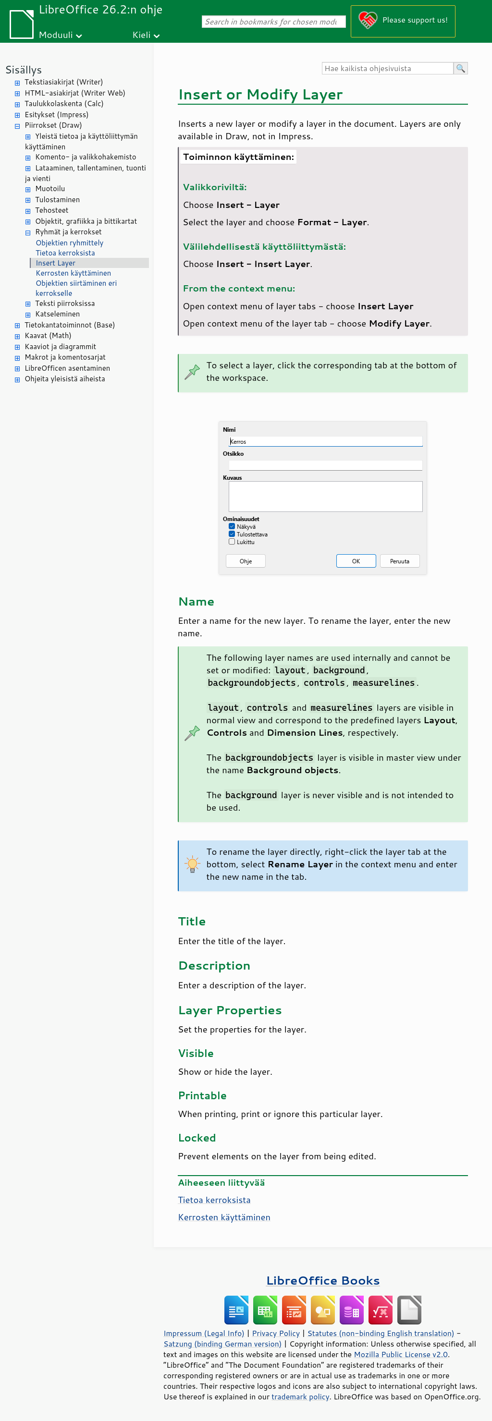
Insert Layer (55, 263)
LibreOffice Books (323, 1280)
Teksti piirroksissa (65, 303)
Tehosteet (51, 210)
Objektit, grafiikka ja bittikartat (86, 221)
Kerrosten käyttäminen (73, 273)
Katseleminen (57, 314)
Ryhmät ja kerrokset (68, 232)
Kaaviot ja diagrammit (60, 346)
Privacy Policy (276, 1333)
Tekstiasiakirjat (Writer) (64, 82)
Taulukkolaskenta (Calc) (64, 103)
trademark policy (300, 1396)
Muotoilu (50, 188)
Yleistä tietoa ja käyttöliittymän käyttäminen (81, 141)
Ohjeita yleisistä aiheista (65, 379)
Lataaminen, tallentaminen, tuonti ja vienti (85, 173)
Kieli (141, 34)
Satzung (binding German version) (222, 1343)
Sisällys (23, 69)
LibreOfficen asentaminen (67, 368)
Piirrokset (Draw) (53, 125)
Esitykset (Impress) (57, 114)
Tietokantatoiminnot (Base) (70, 325)
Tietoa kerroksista (65, 253)
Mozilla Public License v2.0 (401, 1354)
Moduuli (55, 34)
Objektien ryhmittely (69, 243)
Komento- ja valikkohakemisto (85, 157)
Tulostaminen (57, 199)
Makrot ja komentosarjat (65, 357)
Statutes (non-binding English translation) (380, 1333)
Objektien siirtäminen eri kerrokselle (76, 288)
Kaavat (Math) (48, 335)
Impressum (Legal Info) (204, 1333)
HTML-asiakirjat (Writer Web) (75, 93)
